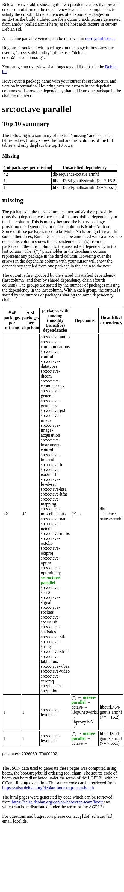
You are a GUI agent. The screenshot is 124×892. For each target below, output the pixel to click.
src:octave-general (50, 393)
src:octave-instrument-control (51, 445)
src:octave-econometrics (52, 383)
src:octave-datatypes (50, 364)
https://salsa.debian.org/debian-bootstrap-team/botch (48, 787)
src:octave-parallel (37, 109)
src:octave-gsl (53, 410)
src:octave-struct (55, 651)
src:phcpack (51, 686)
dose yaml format (100, 38)
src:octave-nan (53, 518)
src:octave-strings (50, 644)
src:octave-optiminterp (51, 570)
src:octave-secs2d (50, 590)
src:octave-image (50, 418)
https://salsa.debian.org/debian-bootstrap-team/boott (57, 802)
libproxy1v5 (82, 722)
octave (77, 707)
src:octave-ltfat (54, 494)
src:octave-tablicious (50, 659)
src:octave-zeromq (50, 678)
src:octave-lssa (53, 489)
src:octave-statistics (50, 629)
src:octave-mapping (50, 501)
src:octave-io (52, 464)
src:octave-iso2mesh (50, 472)
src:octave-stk (53, 636)
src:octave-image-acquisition (50, 430)
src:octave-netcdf (50, 526)
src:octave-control (50, 354)
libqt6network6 (84, 712)
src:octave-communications (55, 344)
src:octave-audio (55, 336)
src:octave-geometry (50, 403)
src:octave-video (55, 671)
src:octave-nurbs (55, 533)
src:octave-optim (50, 560)
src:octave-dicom (50, 373)
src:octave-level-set (50, 482)
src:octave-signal (50, 600)
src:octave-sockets (50, 609)
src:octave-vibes (55, 666)
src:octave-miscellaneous (53, 511)
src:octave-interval (50, 457)
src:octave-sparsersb (50, 619)
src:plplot (49, 690)
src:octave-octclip (50, 541)
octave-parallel (83, 700)
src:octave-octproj (50, 550)
